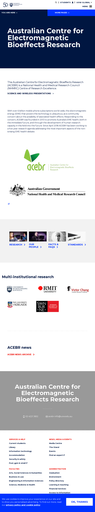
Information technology (20, 451)
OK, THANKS (79, 501)
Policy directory (56, 481)
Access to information (59, 493)
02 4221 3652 (30, 416)
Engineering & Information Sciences (26, 481)
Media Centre (55, 443)
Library (12, 447)
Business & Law (16, 477)
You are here (9, 13)
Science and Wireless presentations (29, 93)
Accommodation (17, 455)
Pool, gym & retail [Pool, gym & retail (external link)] (17, 463)
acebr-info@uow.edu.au (59, 416)
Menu (87, 6)
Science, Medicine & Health (22, 485)
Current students (17, 443)
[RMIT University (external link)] (47, 289)
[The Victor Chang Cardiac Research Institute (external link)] (78, 289)
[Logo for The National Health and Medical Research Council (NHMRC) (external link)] (47, 191)
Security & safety (17, 459)
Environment (55, 477)
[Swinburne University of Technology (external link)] (47, 306)
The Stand (54, 447)
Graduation (54, 473)
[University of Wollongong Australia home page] (12, 5)
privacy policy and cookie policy (23, 505)
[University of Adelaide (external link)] (17, 304)
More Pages (62, 13)
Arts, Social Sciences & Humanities (25, 473)
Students (65, 2)
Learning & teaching (58, 485)
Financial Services (57, 489)
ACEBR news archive (19, 354)
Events (52, 451)
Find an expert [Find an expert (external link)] (56, 455)
